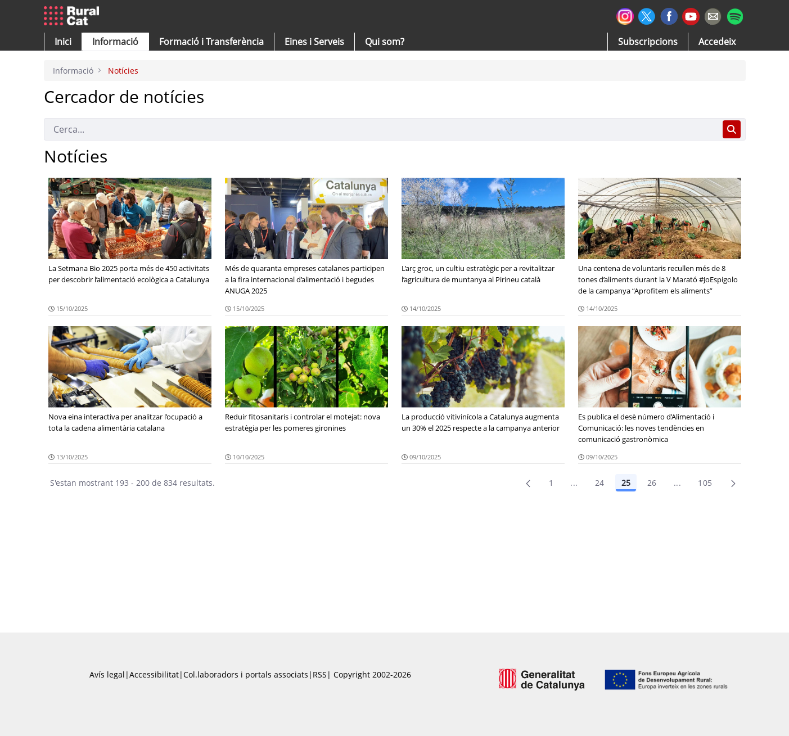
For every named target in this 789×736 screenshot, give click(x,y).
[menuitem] (211, 42)
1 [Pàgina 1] (551, 482)
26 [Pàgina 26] (652, 482)
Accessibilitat (154, 674)
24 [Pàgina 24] (600, 482)
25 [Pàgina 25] (625, 482)
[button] (63, 42)
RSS (320, 674)
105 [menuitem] (705, 482)
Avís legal (107, 674)
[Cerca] (381, 129)
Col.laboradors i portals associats (245, 674)
